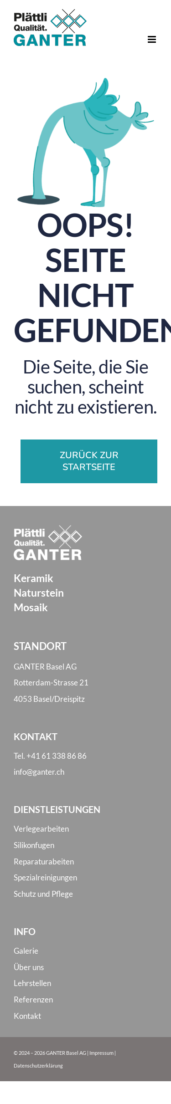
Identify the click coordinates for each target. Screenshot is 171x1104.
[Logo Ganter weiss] (48, 528)
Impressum (101, 1053)
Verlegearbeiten (41, 828)
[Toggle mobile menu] (152, 39)
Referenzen (33, 999)
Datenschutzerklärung (38, 1065)
